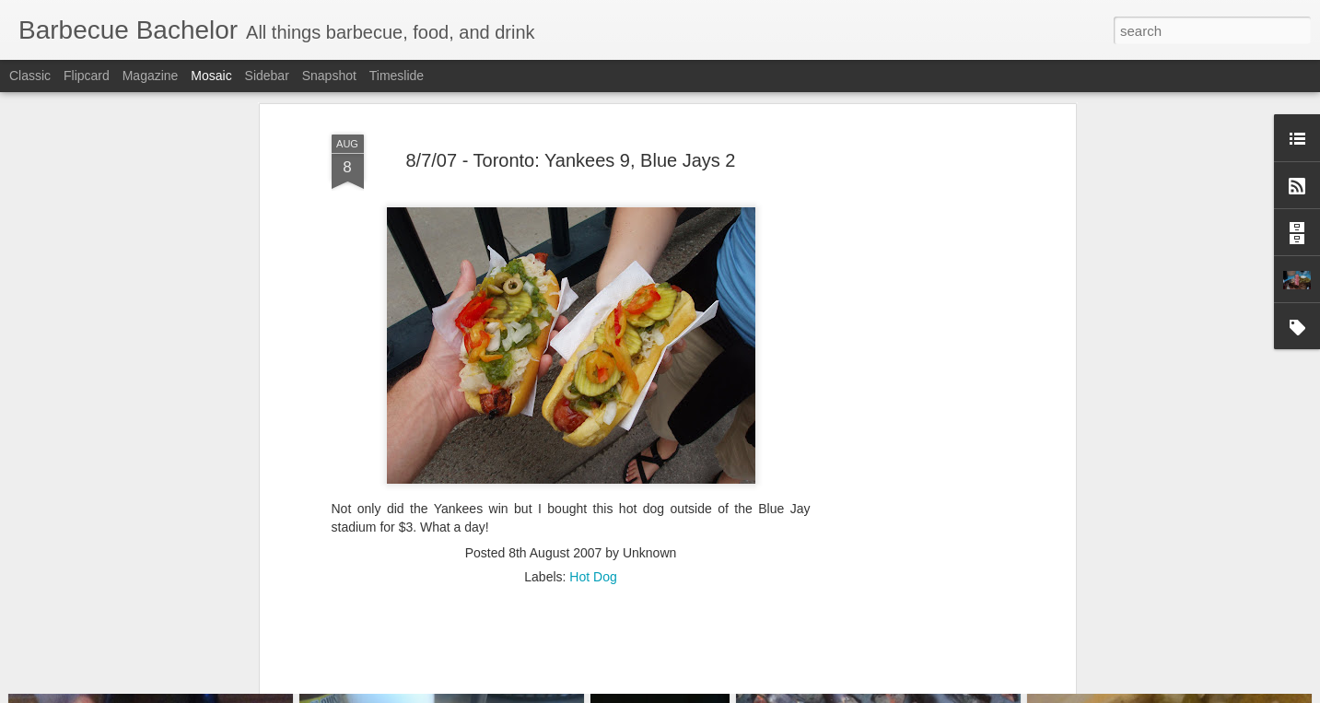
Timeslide (396, 75)
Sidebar (267, 75)
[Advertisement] (912, 326)
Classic (30, 75)
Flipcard (87, 75)
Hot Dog (592, 487)
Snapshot (329, 75)
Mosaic (211, 75)
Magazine (151, 75)
